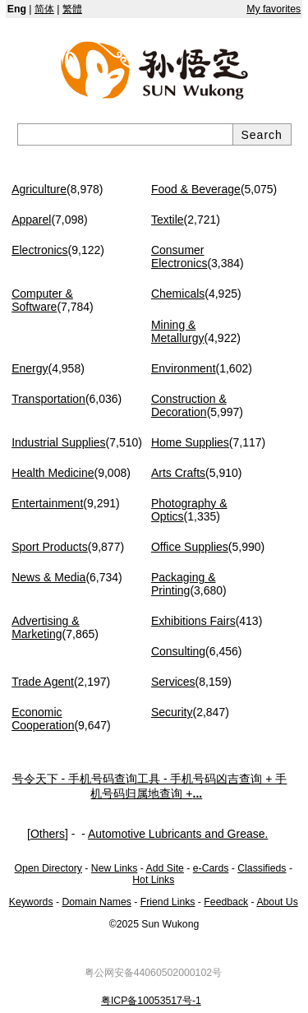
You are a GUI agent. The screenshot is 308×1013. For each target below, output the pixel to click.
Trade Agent (42, 681)
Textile (167, 219)
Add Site (165, 868)
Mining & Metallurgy (178, 331)
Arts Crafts (178, 472)
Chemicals (178, 293)
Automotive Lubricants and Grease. (178, 833)
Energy (29, 368)
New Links (114, 868)
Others (47, 833)
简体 (44, 9)
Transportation (48, 398)
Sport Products (49, 546)
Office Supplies (189, 546)
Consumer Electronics (179, 256)
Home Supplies (190, 442)
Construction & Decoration (189, 405)
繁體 (72, 9)
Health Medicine (52, 472)
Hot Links (153, 880)
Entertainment (47, 503)
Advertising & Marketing (45, 627)
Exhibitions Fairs (193, 620)
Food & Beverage (196, 189)
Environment (183, 368)
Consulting (178, 651)
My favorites (273, 9)
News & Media (48, 577)
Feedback (226, 902)
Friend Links (167, 902)
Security (172, 712)
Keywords (31, 902)
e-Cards (211, 868)
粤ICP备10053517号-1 (151, 1000)
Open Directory (48, 868)
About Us (276, 902)
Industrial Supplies (58, 442)
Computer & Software (42, 300)
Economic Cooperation (42, 718)
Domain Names (96, 902)
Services (173, 681)
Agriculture (39, 189)
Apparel (31, 219)
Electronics (39, 250)
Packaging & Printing (183, 584)
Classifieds (261, 868)
